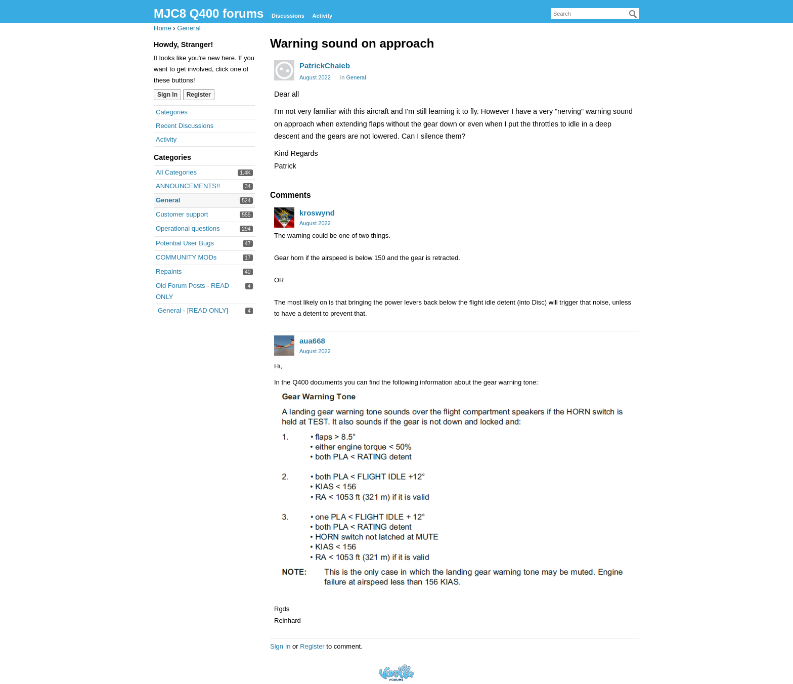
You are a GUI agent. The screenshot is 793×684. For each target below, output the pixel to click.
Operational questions (187, 228)
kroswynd (317, 212)
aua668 (312, 340)
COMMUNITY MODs (186, 257)
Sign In (167, 94)
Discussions (288, 16)
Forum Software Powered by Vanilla (396, 672)
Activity (322, 16)
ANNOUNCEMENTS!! (188, 186)
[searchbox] (595, 13)
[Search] (633, 14)
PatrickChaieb (324, 65)
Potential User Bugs (185, 243)
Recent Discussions (184, 126)
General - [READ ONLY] (193, 310)
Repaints (169, 271)
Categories (172, 112)
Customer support (182, 214)
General (168, 200)
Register (199, 94)
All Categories (176, 172)
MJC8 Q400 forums (208, 13)
